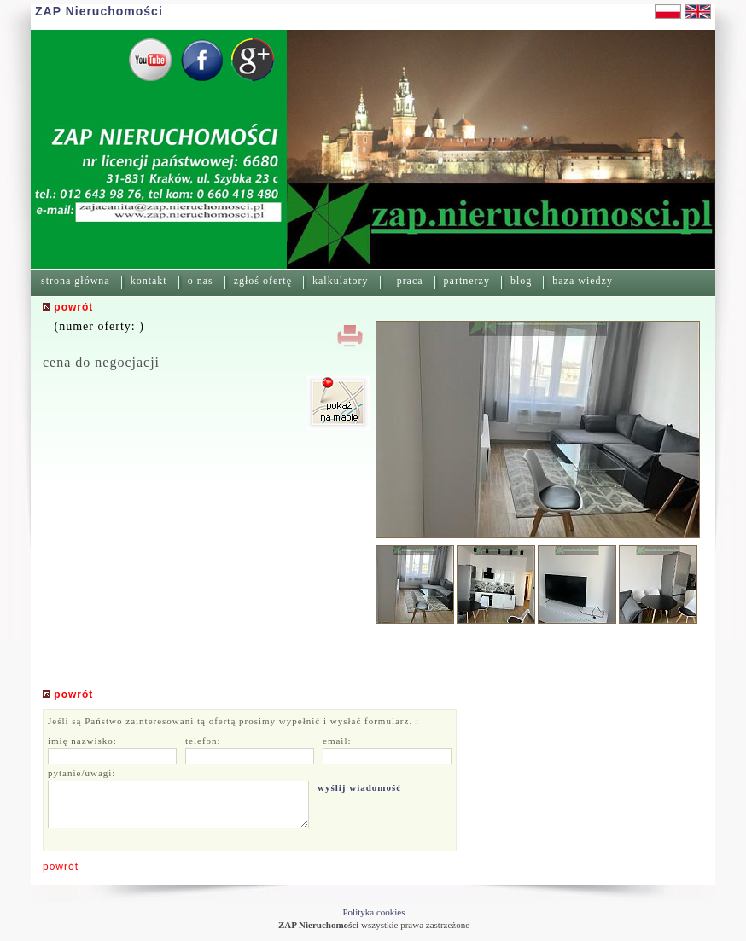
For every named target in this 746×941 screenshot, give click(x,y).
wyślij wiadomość (359, 787)
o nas (200, 281)
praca (410, 281)
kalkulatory (340, 281)
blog (521, 281)
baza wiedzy (582, 281)
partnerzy (467, 281)
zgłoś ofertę (263, 281)
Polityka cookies (373, 912)
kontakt (149, 281)
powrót (61, 867)
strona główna (75, 281)
